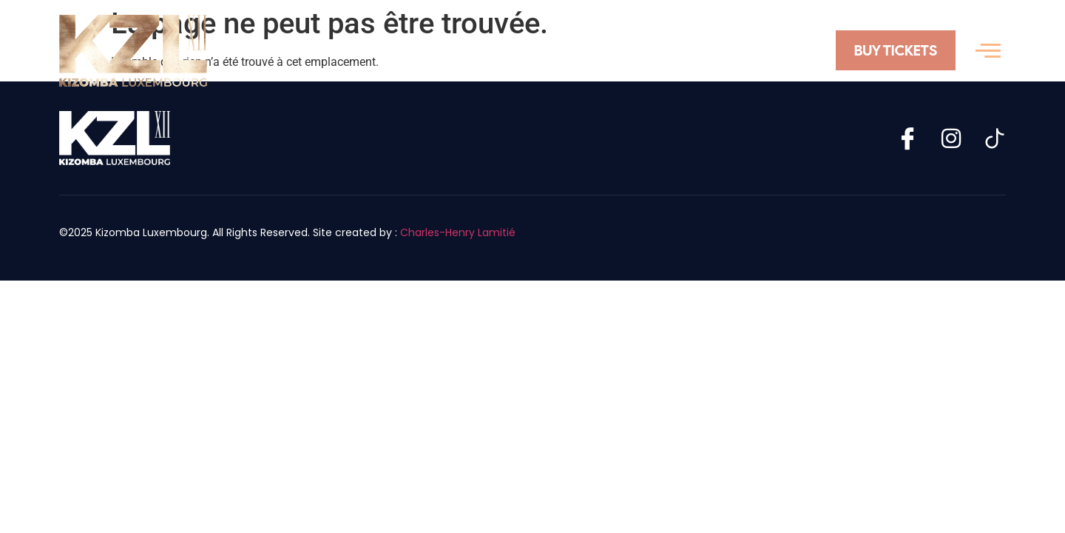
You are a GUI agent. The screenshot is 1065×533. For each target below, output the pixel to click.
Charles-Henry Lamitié (457, 232)
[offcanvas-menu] (988, 50)
